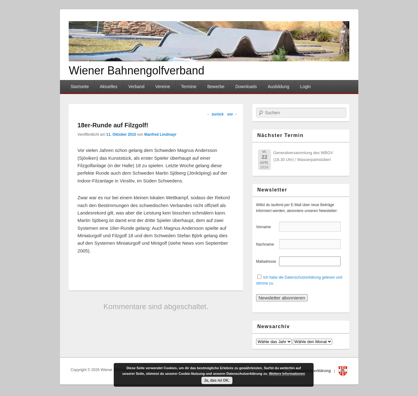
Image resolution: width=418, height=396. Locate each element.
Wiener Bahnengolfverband (136, 70)
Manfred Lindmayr (160, 134)
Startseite (80, 86)
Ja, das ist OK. (217, 380)
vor (232, 114)
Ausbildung (278, 86)
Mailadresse (267, 261)
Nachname (267, 244)
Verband (136, 86)
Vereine (162, 86)
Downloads (246, 86)
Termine (188, 86)
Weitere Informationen (287, 373)
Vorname (267, 227)
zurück (215, 114)
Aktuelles (108, 86)
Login (305, 86)
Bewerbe (215, 86)
